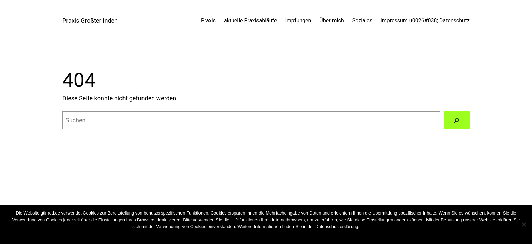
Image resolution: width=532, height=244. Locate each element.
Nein (259, 235)
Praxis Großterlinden (90, 20)
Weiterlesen (278, 235)
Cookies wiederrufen (379, 226)
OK (248, 235)
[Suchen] (457, 120)
